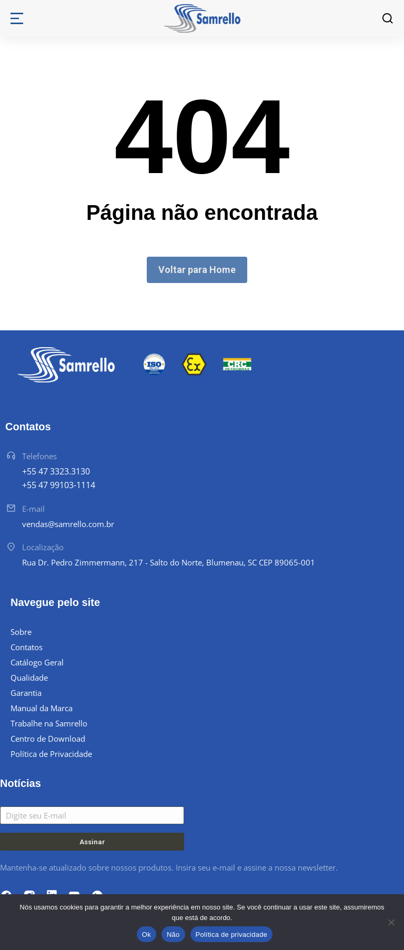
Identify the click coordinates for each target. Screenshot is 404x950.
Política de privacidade (232, 934)
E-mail (33, 508)
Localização (43, 547)
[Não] (391, 922)
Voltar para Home (197, 269)
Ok (146, 934)
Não (173, 934)
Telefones (39, 456)
